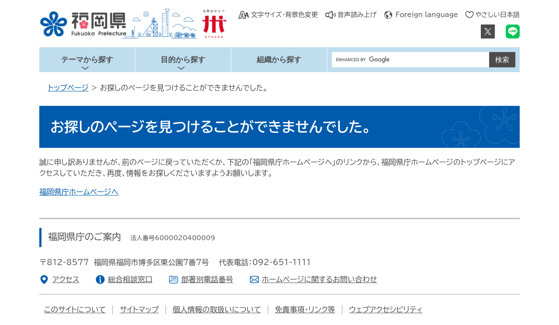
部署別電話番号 (207, 279)
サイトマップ (139, 309)
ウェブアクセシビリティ (385, 309)
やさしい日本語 (497, 14)
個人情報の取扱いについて (217, 309)
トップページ (68, 87)
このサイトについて (75, 309)
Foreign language (427, 14)
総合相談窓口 (130, 279)
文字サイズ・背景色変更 (284, 14)
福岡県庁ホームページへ (78, 192)
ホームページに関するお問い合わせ (319, 279)
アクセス (65, 279)
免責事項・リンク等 (305, 309)
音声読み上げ (357, 14)
